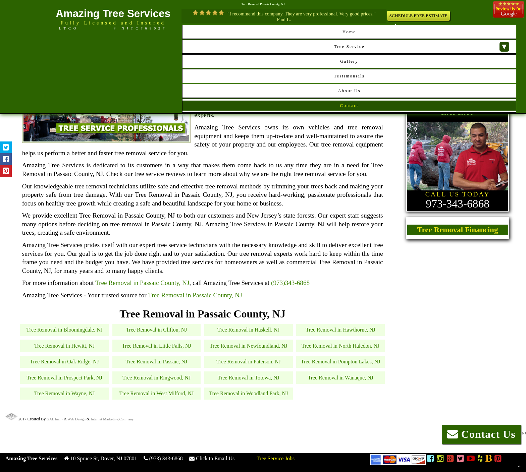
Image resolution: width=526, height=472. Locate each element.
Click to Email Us (215, 458)
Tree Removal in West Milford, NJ (156, 393)
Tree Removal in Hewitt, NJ (64, 346)
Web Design (76, 419)
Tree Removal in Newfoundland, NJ (248, 346)
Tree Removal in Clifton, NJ (156, 330)
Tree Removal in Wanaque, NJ (340, 377)
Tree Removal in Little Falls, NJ (156, 346)
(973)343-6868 (290, 282)
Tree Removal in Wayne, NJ (64, 393)
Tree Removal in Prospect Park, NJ (64, 377)
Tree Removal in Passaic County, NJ (142, 282)
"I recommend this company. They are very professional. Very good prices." (301, 13)
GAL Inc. (54, 419)
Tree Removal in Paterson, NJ (248, 361)
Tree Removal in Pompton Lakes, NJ (340, 361)
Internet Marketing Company (112, 419)
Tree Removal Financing (457, 230)
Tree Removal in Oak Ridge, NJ (64, 361)
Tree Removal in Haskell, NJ (248, 330)
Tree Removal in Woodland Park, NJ (248, 393)
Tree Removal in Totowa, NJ (248, 377)
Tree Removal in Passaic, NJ (157, 361)
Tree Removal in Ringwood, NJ (156, 377)
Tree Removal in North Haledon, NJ (340, 346)
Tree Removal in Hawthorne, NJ (340, 330)
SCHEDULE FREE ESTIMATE (418, 15)
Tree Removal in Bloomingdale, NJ (64, 330)
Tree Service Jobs (276, 458)
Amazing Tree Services (113, 13)
